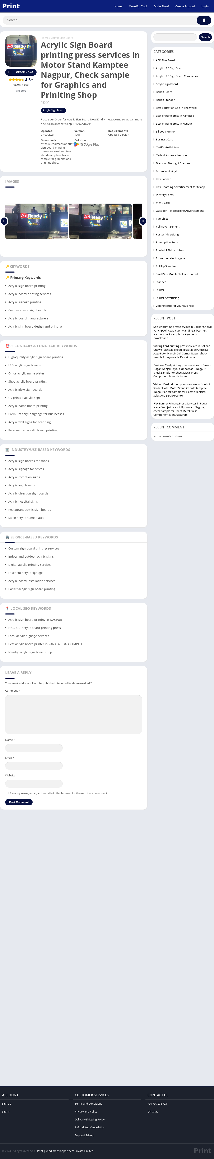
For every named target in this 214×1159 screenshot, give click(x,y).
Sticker (160, 291)
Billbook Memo (165, 132)
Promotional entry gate (170, 259)
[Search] (107, 20)
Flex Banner (163, 180)
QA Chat (153, 1112)
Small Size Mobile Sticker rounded (177, 275)
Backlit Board (164, 93)
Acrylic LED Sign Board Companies (177, 77)
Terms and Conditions (88, 1104)
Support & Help (84, 1136)
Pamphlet (162, 219)
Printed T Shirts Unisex (170, 251)
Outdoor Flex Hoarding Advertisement (180, 211)
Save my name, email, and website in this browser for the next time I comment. (59, 794)
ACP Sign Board (165, 61)
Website (10, 776)
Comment (12, 691)
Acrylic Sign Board (62, 38)
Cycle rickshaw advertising (172, 156)
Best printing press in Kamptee (175, 116)
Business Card (164, 140)
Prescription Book (167, 243)
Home (118, 6)
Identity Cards (164, 196)
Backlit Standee (165, 101)
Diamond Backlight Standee (173, 164)
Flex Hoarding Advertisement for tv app (180, 188)
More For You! (138, 6)
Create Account (185, 6)
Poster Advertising (167, 235)
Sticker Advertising (167, 298)
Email (9, 758)
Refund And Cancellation (90, 1128)
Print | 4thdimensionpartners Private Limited (65, 1152)
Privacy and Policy (86, 1112)
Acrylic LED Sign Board (169, 69)
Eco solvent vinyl (166, 172)
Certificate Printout (168, 148)
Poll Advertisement (168, 227)
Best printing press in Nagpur (174, 124)
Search (205, 38)
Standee (161, 283)
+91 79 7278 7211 (158, 1104)
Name (10, 740)
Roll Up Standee (166, 267)
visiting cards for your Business (175, 306)
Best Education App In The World (176, 108)
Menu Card (163, 203)
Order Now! (161, 6)
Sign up (6, 1104)
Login (205, 6)
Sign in (6, 1112)
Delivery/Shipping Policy (90, 1120)
